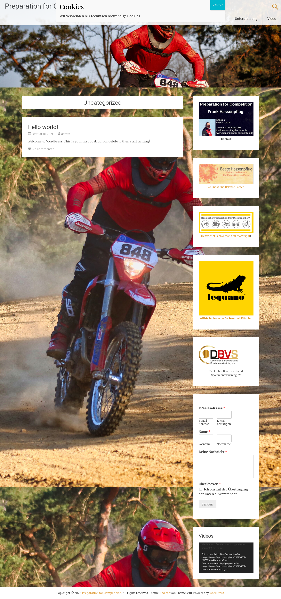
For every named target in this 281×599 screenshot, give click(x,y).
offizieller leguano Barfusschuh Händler (226, 318)
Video (271, 19)
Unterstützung (246, 19)
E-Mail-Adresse (212, 408)
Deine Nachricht (213, 452)
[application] (226, 557)
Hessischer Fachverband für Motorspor (225, 236)
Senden (207, 504)
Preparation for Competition (48, 6)
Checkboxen (210, 484)
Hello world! (43, 127)
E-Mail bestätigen (224, 422)
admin (65, 134)
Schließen (217, 5)
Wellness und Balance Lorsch (226, 187)
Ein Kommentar (43, 149)
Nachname (224, 444)
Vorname (205, 444)
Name (204, 432)
